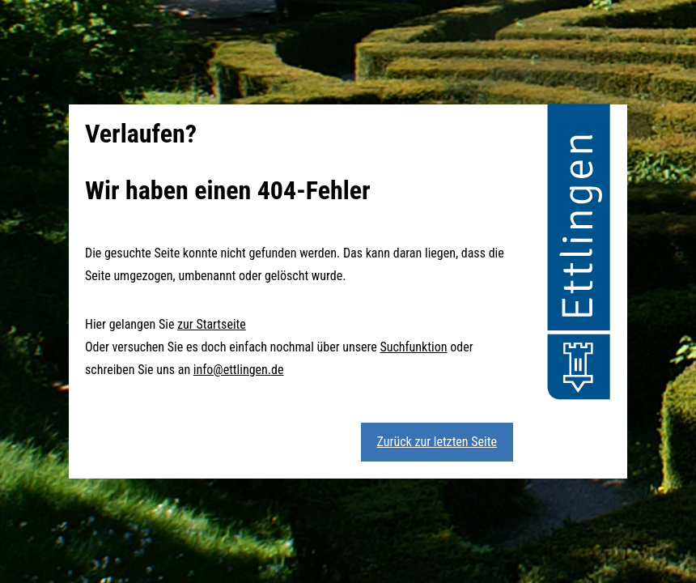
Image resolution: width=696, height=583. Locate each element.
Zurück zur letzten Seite (437, 441)
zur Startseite (211, 324)
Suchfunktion (413, 347)
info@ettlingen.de (238, 369)
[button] (578, 254)
